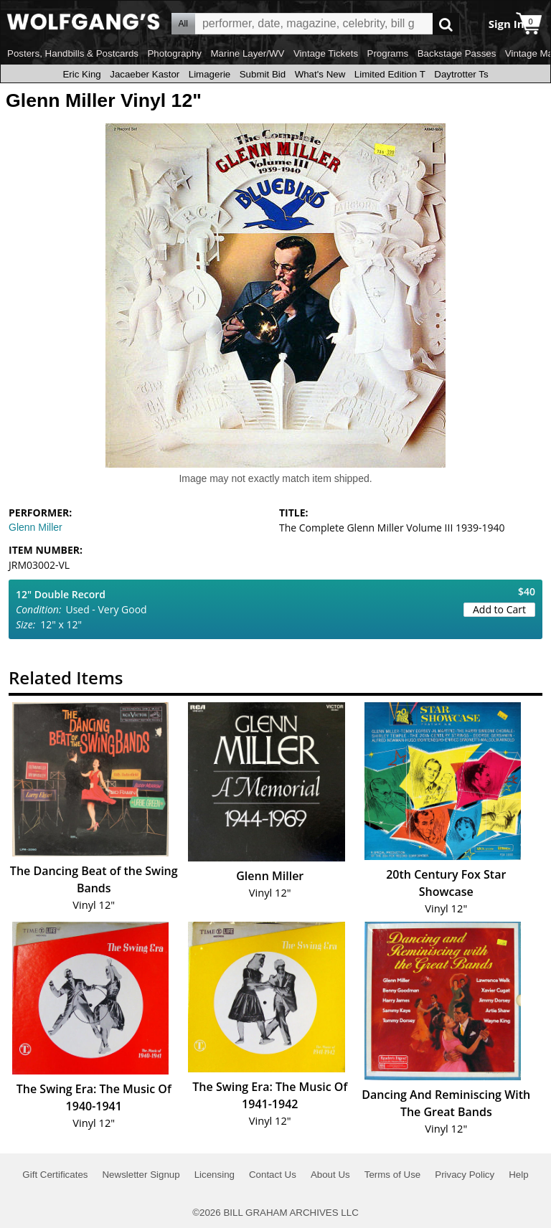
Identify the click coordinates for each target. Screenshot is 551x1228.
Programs (388, 53)
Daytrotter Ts (461, 74)
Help (518, 1174)
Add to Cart (499, 609)
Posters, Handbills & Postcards (72, 53)
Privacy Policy (464, 1174)
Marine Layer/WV (247, 53)
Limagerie (210, 74)
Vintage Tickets (325, 53)
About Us (330, 1174)
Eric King (81, 74)
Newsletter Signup (140, 1174)
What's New (320, 74)
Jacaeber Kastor (144, 74)
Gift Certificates (55, 1174)
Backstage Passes (457, 53)
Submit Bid (263, 74)
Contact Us (272, 1174)
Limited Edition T (389, 74)
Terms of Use (392, 1174)
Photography (174, 53)
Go (446, 24)
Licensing (214, 1174)
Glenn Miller (35, 527)
